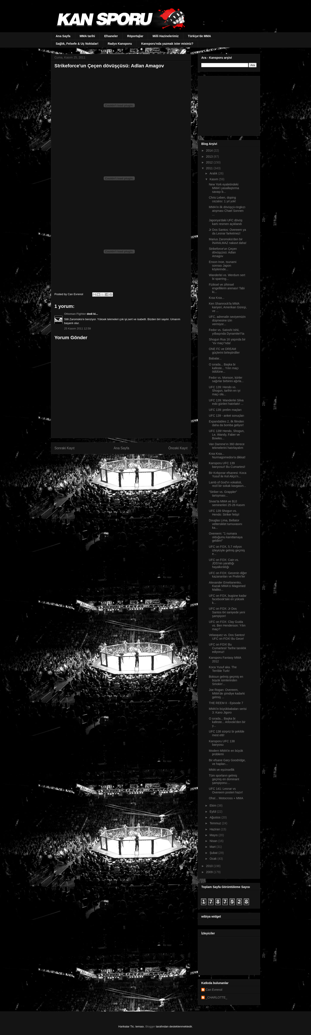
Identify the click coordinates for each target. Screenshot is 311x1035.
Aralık (213, 173)
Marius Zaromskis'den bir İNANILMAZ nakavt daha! (227, 241)
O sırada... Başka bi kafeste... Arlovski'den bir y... (227, 722)
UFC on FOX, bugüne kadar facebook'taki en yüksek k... (227, 599)
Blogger (150, 1026)
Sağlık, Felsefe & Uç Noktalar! (77, 43)
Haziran (215, 829)
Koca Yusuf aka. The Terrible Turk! (223, 669)
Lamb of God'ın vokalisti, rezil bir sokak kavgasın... (227, 484)
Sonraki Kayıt (64, 448)
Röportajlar (135, 36)
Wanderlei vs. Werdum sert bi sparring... (227, 276)
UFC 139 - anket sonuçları (226, 415)
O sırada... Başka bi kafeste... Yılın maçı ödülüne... (224, 368)
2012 (210, 162)
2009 (210, 872)
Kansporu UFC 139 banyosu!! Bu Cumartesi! (227, 464)
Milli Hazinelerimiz (165, 36)
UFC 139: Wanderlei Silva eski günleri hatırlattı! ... (226, 402)
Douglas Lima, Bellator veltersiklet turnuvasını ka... (225, 524)
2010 (210, 866)
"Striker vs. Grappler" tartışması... (223, 493)
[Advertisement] (228, 105)
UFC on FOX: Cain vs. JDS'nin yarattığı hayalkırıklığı (224, 563)
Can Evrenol (214, 989)
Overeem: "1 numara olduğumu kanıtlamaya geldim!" (226, 537)
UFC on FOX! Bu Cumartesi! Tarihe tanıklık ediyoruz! (227, 648)
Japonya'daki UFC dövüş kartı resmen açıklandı (225, 222)
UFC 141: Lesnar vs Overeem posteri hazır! (226, 790)
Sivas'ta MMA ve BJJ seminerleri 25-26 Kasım (227, 503)
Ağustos (215, 817)
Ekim (213, 805)
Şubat (213, 853)
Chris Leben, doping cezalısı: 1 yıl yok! (222, 199)
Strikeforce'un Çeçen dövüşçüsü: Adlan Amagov (223, 252)
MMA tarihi (87, 36)
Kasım (214, 179)
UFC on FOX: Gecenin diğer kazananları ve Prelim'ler (228, 574)
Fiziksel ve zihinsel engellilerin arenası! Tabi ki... (227, 288)
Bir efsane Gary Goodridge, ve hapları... (227, 762)
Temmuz (215, 823)
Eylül (213, 811)
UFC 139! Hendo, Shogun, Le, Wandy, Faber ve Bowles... (226, 434)
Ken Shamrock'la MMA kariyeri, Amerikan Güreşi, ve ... (228, 307)
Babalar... (215, 358)
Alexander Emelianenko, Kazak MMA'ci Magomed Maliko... (227, 586)
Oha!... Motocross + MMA (226, 798)
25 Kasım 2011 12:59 (77, 328)
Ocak (213, 858)
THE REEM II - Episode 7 (226, 703)
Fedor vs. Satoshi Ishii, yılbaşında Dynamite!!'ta (226, 331)
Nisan (213, 841)
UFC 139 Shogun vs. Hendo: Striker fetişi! (224, 512)
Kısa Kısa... (216, 297)
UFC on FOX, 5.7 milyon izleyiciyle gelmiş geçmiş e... (227, 550)
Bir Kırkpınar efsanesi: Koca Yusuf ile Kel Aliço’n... (227, 474)
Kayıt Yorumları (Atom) (126, 459)
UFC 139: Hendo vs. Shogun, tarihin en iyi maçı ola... (224, 390)
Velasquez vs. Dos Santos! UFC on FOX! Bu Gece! (227, 636)
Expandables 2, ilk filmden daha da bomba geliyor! (226, 423)
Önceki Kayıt (177, 448)
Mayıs (213, 835)
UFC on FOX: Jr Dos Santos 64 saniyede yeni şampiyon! (227, 612)
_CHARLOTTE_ (216, 997)
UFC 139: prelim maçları (225, 409)
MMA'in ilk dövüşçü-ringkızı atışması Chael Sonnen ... (227, 210)
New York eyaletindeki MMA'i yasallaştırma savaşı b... (224, 188)
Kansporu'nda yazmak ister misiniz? (167, 43)
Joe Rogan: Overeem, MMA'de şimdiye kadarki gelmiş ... (227, 693)
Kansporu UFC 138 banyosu (222, 743)
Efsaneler (111, 36)
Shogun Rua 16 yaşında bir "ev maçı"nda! (227, 341)
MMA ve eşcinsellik (221, 769)
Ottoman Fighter (75, 313)
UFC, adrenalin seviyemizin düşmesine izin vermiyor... (227, 320)
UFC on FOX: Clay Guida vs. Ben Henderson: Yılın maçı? (227, 625)
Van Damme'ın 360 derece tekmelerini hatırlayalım (226, 445)
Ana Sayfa (63, 36)
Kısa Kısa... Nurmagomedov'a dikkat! (227, 455)
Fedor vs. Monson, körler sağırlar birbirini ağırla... (226, 379)
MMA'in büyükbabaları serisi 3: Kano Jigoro (228, 710)
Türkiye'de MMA (199, 36)
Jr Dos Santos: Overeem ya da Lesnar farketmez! (227, 231)
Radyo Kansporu (120, 43)
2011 (210, 168)
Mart (212, 846)
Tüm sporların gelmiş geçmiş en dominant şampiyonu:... (224, 779)
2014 (210, 150)
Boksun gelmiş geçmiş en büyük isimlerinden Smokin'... (226, 680)
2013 (210, 156)
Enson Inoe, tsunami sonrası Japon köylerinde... (222, 265)
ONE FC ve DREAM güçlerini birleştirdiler (224, 350)
